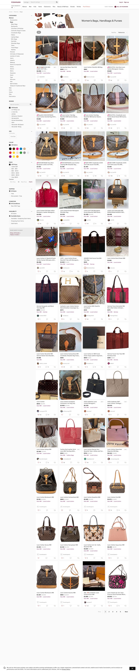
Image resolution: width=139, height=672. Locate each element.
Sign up (126, 2)
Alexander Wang (15, 127)
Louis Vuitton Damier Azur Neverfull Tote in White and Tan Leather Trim (93, 450)
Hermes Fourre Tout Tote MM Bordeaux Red (116, 354)
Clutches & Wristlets (17, 28)
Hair (11, 81)
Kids (35, 6)
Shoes (12, 66)
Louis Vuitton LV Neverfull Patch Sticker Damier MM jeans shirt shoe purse (46, 259)
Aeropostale (14, 118)
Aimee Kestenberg (16, 120)
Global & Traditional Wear (17, 86)
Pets (54, 6)
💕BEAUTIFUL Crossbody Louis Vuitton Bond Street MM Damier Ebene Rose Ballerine (116, 116)
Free (11, 193)
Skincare (12, 79)
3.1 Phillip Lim (14, 110)
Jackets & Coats (15, 56)
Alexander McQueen (16, 124)
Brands (72, 6)
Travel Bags (14, 47)
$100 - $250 (14, 173)
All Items (12, 191)
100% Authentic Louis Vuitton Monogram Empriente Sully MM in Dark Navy (90, 402)
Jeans (11, 58)
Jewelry (12, 60)
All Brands (13, 107)
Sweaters (13, 73)
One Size (13, 136)
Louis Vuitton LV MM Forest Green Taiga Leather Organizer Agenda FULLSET (93, 355)
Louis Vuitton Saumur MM (67, 592)
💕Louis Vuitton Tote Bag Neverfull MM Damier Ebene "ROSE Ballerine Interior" (92, 116)
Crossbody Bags (16, 33)
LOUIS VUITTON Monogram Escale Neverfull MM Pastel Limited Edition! (92, 211)
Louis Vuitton (40, 401)
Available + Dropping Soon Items (20, 218)
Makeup (12, 62)
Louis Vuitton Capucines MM (115, 545)
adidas (12, 114)
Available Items (14, 216)
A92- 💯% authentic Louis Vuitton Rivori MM (91, 593)
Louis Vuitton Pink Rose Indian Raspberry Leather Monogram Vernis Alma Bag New (46, 211)
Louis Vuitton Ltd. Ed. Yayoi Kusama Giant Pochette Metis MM (116, 593)
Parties (79, 6)
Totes (12, 45)
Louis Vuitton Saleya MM (44, 449)
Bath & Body (13, 83)
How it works (109, 6)
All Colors (13, 145)
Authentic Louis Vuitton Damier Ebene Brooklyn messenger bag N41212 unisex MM (69, 307)
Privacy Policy (66, 669)
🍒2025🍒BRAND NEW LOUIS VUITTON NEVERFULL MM (43, 68)
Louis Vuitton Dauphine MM (92, 497)
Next (126, 611)
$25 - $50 (13, 169)
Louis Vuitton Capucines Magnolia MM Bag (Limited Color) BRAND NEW (114, 450)
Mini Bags (14, 39)
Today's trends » (15, 234)
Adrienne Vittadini (15, 116)
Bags (21, 12)
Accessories (13, 20)
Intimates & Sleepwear (17, 54)
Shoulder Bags (15, 43)
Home (40, 6)
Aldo (11, 122)
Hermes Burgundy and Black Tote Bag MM (45, 307)
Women (24, 6)
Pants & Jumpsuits (15, 64)
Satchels (13, 41)
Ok (132, 668)
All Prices (13, 164)
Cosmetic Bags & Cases (18, 30)
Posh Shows (86, 6)
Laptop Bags (15, 37)
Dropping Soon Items (16, 221)
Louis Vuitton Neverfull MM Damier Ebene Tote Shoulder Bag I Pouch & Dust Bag (45, 355)
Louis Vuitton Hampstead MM (69, 545)
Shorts (12, 69)
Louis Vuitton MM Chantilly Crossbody (92, 307)
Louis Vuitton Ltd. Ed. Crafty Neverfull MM (92, 546)
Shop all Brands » (15, 233)
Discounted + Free (15, 196)
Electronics (47, 6)
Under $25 (13, 166)
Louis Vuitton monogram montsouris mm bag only (67, 402)
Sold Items (13, 223)
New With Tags (14, 206)
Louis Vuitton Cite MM (113, 497)
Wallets (13, 49)
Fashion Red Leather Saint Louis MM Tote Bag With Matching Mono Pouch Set (68, 450)
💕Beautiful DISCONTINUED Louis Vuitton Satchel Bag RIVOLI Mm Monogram (46, 116)
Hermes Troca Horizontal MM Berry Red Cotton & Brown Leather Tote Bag (116, 307)
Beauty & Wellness (62, 6)
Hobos (13, 35)
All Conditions (14, 203)
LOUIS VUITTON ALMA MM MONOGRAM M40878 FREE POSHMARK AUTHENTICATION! (116, 211)
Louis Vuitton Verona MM (44, 545)
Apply (30, 182)
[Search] (42, 2)
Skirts (11, 71)
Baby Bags (14, 24)
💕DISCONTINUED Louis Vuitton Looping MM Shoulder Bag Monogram (69, 163)
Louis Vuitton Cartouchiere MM (69, 497)
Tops (11, 77)
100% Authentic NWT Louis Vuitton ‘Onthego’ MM (114, 402)
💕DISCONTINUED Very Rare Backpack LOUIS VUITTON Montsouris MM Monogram (45, 163)
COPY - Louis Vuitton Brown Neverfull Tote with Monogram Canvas (69, 259)
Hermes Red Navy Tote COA (68, 67)
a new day (13, 112)
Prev (99, 611)
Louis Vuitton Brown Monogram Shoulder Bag (69, 211)
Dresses (12, 52)
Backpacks (14, 26)
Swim (11, 75)
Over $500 (13, 177)
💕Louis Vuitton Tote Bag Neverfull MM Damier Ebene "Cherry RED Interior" (68, 116)
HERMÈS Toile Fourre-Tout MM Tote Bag (93, 259)
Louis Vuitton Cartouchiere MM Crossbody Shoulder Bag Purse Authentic (69, 355)
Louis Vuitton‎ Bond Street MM (116, 258)
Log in (121, 2)
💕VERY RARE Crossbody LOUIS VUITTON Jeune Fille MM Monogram (93, 163)
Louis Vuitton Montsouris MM (45, 497)
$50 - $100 (13, 171)
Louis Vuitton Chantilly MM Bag (93, 67)
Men (30, 6)
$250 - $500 (14, 175)
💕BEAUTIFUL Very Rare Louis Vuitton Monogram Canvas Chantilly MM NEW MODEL (116, 68)
